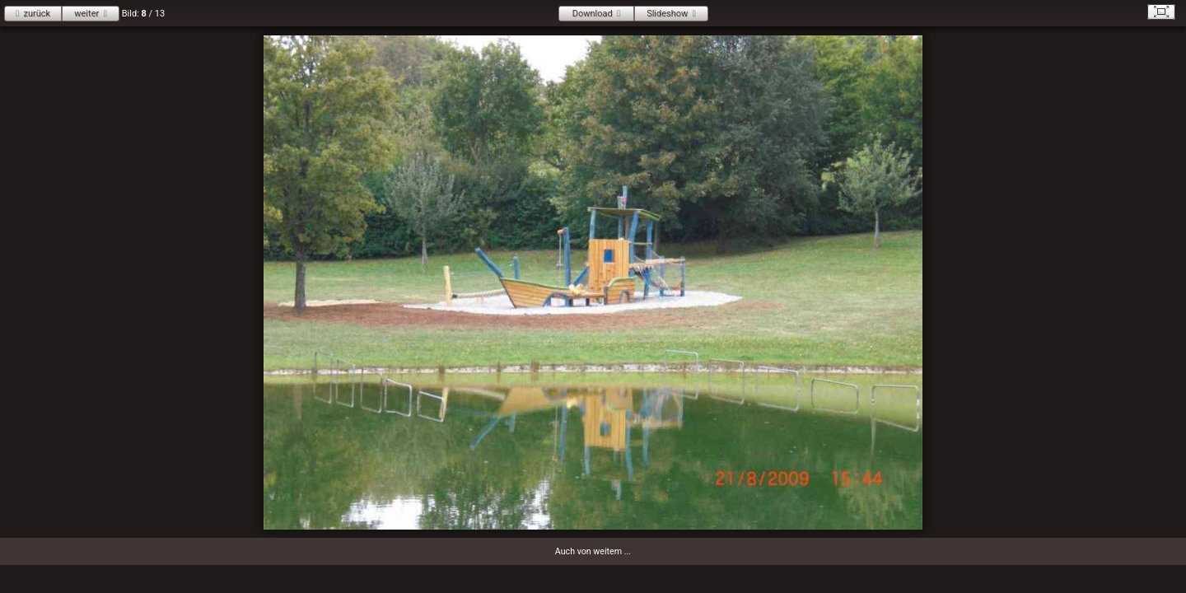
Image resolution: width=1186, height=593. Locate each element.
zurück (36, 13)
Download (592, 13)
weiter (86, 13)
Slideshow (667, 13)
